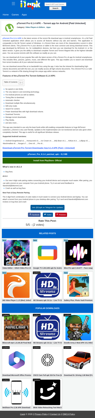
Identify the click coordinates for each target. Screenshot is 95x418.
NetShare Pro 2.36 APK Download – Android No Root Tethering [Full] (16, 408)
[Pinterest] (61, 215)
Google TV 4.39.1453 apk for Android (47, 268)
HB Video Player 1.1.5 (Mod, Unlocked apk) (16, 300)
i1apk (22, 414)
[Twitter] (48, 215)
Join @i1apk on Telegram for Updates (47, 207)
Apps (24, 14)
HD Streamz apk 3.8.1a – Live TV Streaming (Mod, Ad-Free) (47, 300)
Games (15, 14)
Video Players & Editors (35, 27)
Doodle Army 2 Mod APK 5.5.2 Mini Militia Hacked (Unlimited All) (78, 343)
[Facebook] (34, 215)
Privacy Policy (41, 414)
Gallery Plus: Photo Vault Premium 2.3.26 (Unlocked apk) (78, 300)
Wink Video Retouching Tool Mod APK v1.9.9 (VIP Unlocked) (47, 408)
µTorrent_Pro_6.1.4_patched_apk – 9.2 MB (47, 154)
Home (6, 14)
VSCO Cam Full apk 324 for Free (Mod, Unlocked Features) (47, 375)
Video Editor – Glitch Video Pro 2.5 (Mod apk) (16, 268)
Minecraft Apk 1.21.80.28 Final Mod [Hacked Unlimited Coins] (16, 343)
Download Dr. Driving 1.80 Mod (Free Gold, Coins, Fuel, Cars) (78, 375)
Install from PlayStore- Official (47, 160)
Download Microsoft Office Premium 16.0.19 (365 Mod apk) (16, 375)
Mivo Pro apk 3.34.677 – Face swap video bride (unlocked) (78, 268)
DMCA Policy (69, 414)
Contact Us (55, 414)
